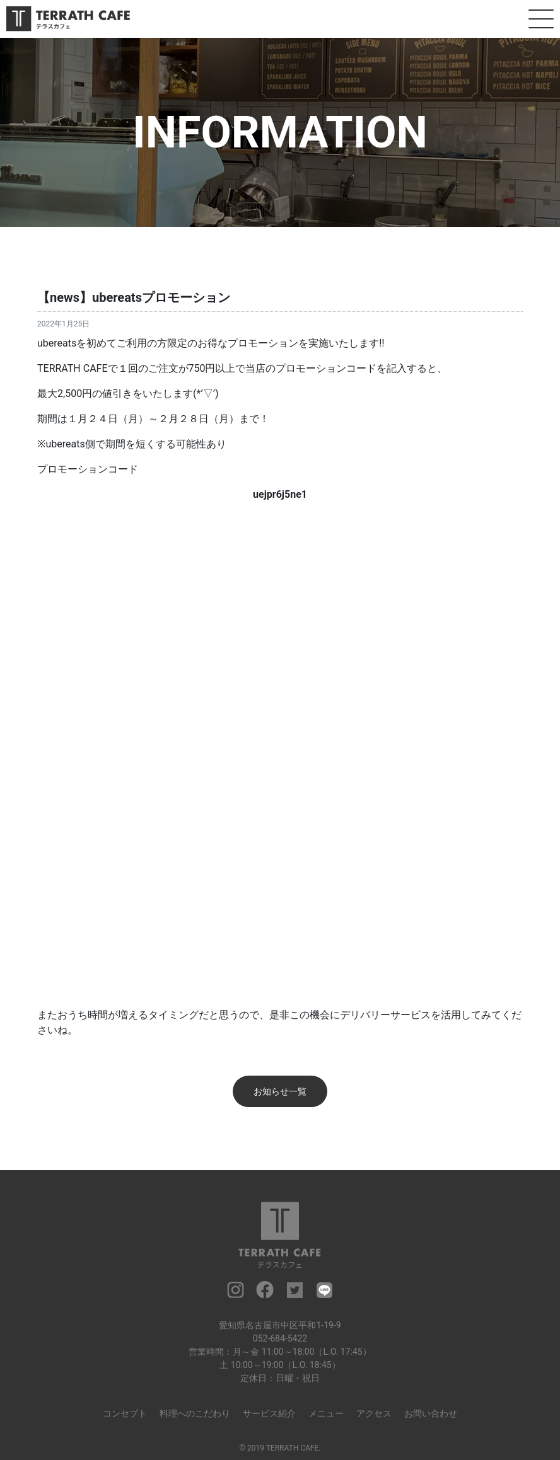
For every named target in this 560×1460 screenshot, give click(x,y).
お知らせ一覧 (280, 1091)
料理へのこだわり (195, 1413)
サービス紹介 (269, 1413)
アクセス (374, 1413)
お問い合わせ (430, 1413)
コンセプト (125, 1413)
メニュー (326, 1413)
